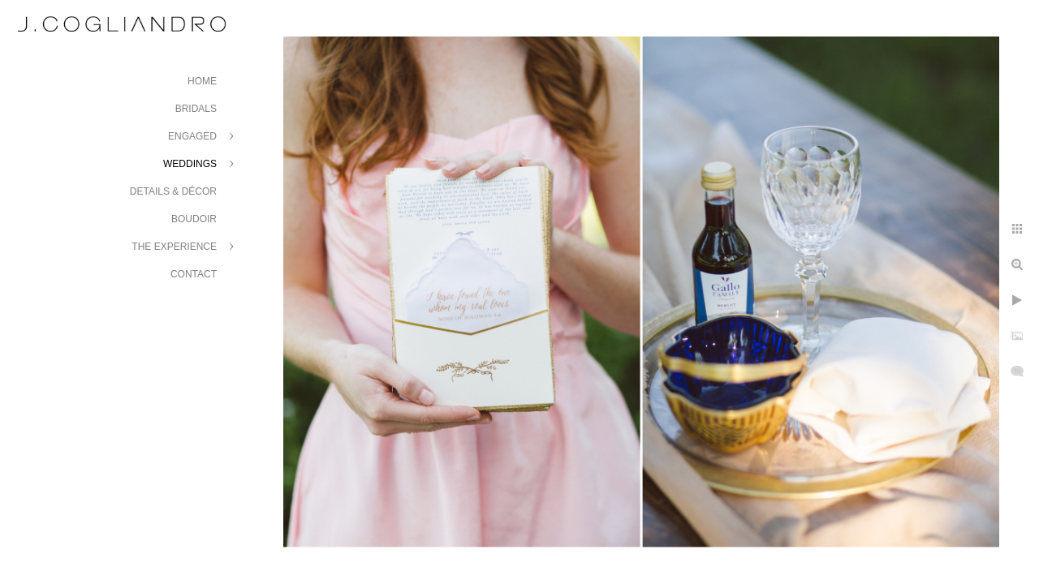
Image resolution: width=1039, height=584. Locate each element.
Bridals (196, 108)
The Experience (174, 246)
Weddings (190, 164)
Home (202, 81)
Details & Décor (173, 191)
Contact (193, 274)
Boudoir (194, 219)
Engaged (192, 136)
